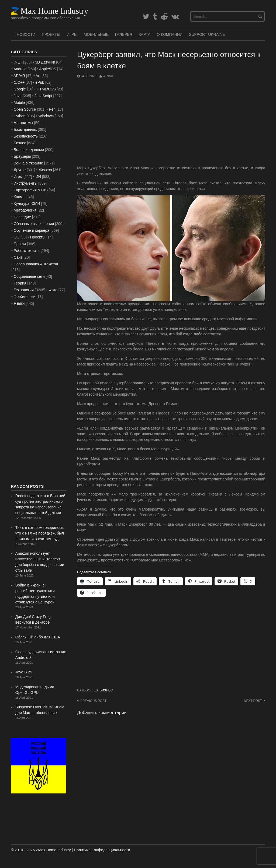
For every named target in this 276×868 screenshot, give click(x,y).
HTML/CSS (46, 89)
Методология (25, 210)
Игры (72, 34)
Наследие (22, 217)
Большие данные (29, 149)
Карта (144, 34)
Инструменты (25, 183)
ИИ (38, 176)
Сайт (18, 257)
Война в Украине (28, 163)
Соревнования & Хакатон (36, 264)
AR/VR (19, 75)
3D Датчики (45, 62)
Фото (53, 290)
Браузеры (22, 156)
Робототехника (27, 250)
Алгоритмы (23, 123)
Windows (46, 116)
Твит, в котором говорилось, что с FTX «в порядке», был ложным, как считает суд (39, 533)
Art (38, 75)
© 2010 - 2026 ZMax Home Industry (41, 850)
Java (18, 96)
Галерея (123, 34)
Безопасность (26, 136)
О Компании (169, 34)
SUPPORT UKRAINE (207, 34)
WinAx (107, 76)
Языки (19, 303)
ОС (16, 237)
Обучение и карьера (31, 230)
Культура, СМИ (27, 203)
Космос (20, 197)
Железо (45, 170)
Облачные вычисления (34, 224)
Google (20, 89)
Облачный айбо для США (37, 637)
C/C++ (19, 82)
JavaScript (43, 96)
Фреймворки (24, 296)
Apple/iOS (47, 69)
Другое (20, 170)
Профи (20, 244)
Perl (52, 109)
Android (19, 69)
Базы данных (25, 129)
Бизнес (106, 690)
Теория (20, 283)
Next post (253, 701)
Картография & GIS (31, 190)
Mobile (19, 102)
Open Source (25, 109)
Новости (26, 34)
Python (20, 116)
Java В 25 (23, 672)
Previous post (93, 701)
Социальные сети (29, 276)
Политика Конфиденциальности (102, 850)
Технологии (24, 290)
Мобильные (96, 34)
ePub (39, 82)
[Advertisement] (171, 122)
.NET (18, 62)
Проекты (51, 34)
